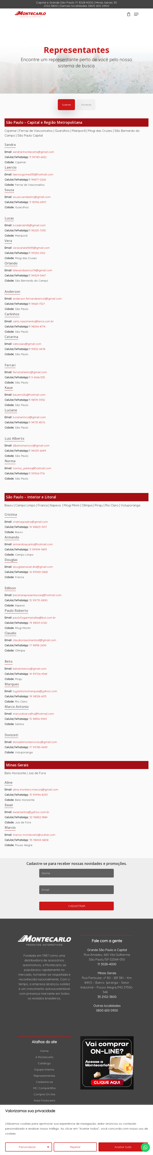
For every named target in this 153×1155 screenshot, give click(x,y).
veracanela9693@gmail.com (31, 247)
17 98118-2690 (38, 645)
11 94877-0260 (37, 179)
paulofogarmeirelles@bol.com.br (34, 617)
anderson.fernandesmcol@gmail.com (37, 298)
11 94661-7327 (37, 303)
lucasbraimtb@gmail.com (29, 225)
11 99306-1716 (37, 473)
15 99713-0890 (38, 600)
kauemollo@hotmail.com (29, 394)
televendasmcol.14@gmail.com (32, 270)
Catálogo (44, 1063)
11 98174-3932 (37, 399)
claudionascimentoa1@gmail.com (34, 640)
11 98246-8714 (37, 326)
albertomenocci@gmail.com (31, 445)
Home (44, 1051)
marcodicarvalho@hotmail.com (33, 713)
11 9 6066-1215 (37, 377)
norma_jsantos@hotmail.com (32, 468)
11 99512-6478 (37, 349)
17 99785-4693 (38, 747)
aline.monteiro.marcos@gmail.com (35, 789)
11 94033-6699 (37, 450)
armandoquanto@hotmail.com (33, 544)
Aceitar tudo (123, 1147)
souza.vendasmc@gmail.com (32, 197)
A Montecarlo (44, 1057)
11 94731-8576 (37, 422)
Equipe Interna (44, 1069)
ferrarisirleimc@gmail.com (30, 372)
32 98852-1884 (38, 817)
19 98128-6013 (38, 696)
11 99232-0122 (37, 253)
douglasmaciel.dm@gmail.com (33, 566)
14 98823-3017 (38, 527)
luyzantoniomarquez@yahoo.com (35, 691)
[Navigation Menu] (136, 14)
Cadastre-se (44, 1082)
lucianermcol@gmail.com (29, 417)
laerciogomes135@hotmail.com (33, 174)
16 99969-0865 (39, 572)
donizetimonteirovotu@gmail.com (35, 742)
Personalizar (27, 1147)
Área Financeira (44, 1100)
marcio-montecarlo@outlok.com (34, 834)
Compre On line (44, 1094)
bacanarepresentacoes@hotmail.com (37, 595)
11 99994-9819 (38, 549)
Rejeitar (75, 1147)
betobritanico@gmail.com (29, 668)
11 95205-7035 (37, 230)
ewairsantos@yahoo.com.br (31, 812)
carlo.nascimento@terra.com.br (33, 321)
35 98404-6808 (39, 840)
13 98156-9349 (38, 718)
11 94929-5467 (37, 275)
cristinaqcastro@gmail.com (30, 521)
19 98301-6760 (38, 622)
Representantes (44, 1076)
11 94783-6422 (38, 157)
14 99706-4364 (38, 673)
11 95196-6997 (38, 202)
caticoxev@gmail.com (27, 343)
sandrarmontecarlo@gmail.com (33, 152)
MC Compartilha (44, 1088)
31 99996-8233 (39, 794)
